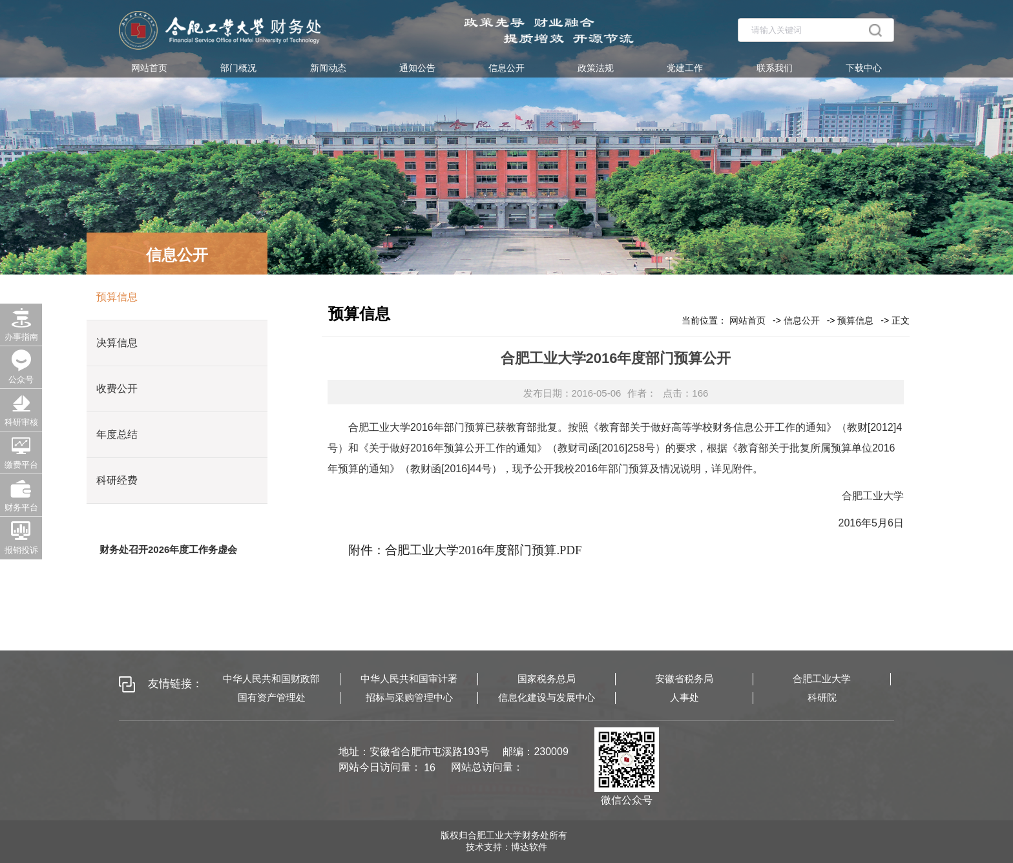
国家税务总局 (546, 678)
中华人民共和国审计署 (408, 678)
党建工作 (685, 68)
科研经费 (117, 480)
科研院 (822, 697)
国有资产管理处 (272, 697)
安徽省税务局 (684, 678)
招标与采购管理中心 (409, 697)
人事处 (684, 697)
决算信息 (117, 342)
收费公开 (117, 388)
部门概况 (238, 68)
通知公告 (417, 68)
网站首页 (149, 68)
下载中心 (864, 68)
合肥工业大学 (822, 678)
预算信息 (117, 296)
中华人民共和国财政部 (271, 678)
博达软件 (529, 847)
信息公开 (506, 68)
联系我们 (775, 68)
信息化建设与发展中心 (546, 697)
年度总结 (117, 434)
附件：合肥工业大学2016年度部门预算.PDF (464, 550)
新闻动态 (328, 68)
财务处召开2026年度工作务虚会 (168, 549)
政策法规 (596, 68)
